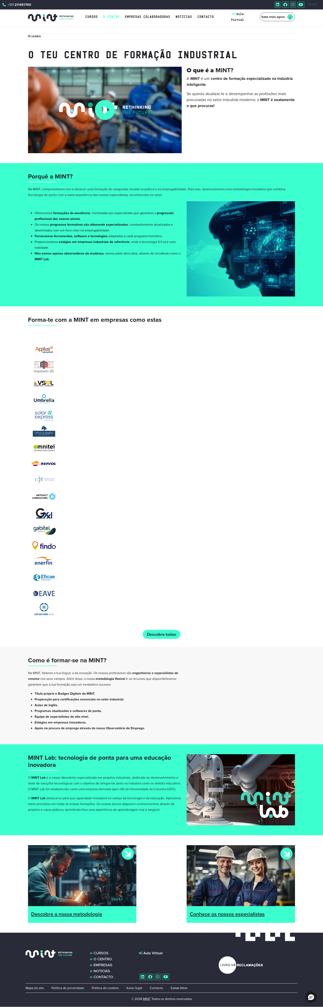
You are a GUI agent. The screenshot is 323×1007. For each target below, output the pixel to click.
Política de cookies (105, 988)
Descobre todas (161, 634)
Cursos (91, 17)
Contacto (205, 17)
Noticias (102, 971)
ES (310, 4)
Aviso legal (134, 988)
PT (315, 4)
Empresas (103, 965)
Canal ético (179, 988)
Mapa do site (35, 988)
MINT (147, 998)
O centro (103, 959)
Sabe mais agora (273, 17)
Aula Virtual (153, 953)
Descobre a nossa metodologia (66, 914)
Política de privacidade (67, 988)
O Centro (111, 17)
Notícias (184, 17)
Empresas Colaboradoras (147, 17)
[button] (311, 997)
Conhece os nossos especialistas (227, 914)
